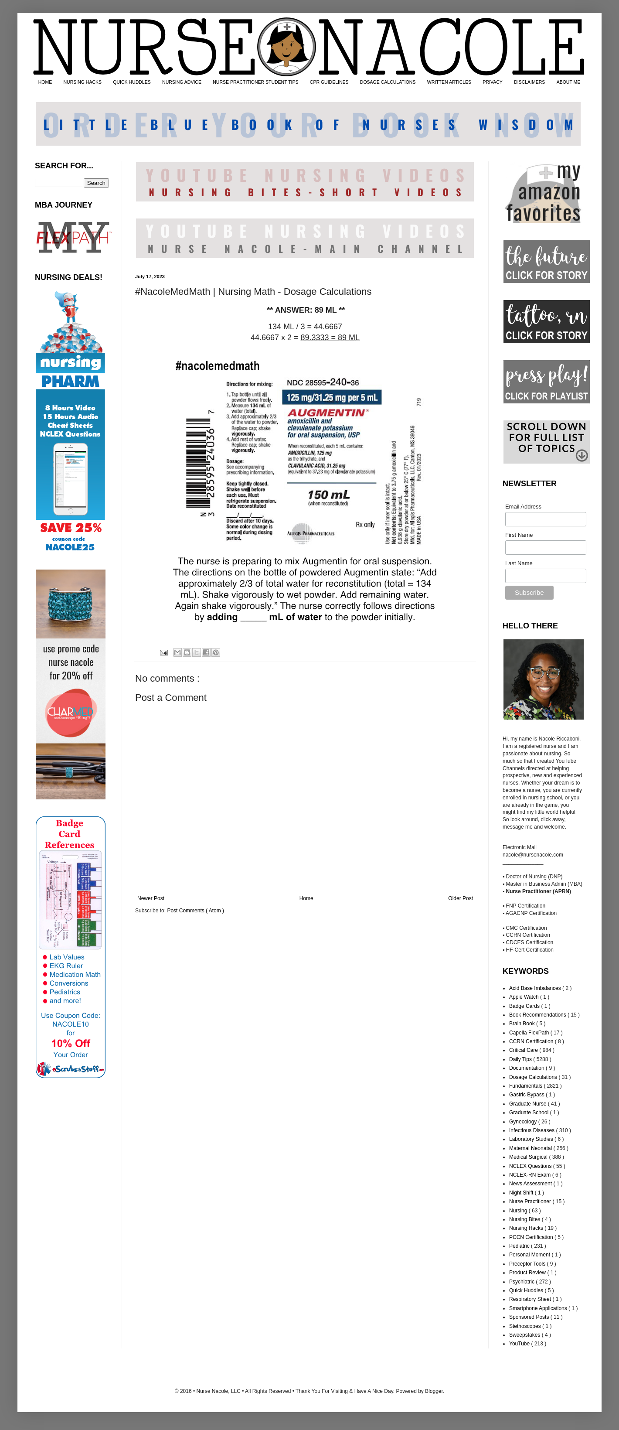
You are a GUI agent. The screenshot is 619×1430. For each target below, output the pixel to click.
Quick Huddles (526, 1290)
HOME (45, 82)
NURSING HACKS (83, 82)
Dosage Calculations (533, 1077)
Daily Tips (521, 1059)
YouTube (520, 1344)
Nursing (519, 1211)
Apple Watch (524, 997)
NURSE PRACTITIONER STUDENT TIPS (255, 82)
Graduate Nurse (528, 1104)
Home (306, 898)
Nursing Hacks (526, 1228)
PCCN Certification (531, 1237)
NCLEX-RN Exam (530, 1175)
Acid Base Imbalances (535, 988)
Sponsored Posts (530, 1317)
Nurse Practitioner (530, 1201)
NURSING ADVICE (181, 82)
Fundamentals (526, 1086)
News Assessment (531, 1184)
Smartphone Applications (538, 1308)
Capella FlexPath (530, 1033)
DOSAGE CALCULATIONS (388, 82)
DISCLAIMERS (529, 82)
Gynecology (523, 1122)
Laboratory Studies (531, 1139)
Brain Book (522, 1023)
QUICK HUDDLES (131, 82)
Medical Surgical (529, 1157)
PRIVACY (492, 82)
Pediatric (520, 1246)
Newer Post (150, 898)
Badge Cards (525, 1006)
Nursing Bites (525, 1219)
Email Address (523, 506)
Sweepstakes (525, 1335)
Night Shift (522, 1193)
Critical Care (524, 1050)
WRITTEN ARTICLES (449, 82)
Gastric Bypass (527, 1095)
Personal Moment (530, 1255)
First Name (519, 535)
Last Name (519, 563)
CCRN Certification (532, 1041)
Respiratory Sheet (530, 1299)
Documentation (527, 1068)
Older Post (460, 898)
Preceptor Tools (528, 1264)
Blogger (434, 1391)
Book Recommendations (538, 1015)
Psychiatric (522, 1282)
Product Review (528, 1273)
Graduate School (529, 1112)
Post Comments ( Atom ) (195, 911)
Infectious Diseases (532, 1130)
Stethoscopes (525, 1326)
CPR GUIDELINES (329, 82)
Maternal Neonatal (531, 1148)
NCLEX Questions (531, 1166)
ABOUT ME (569, 82)
